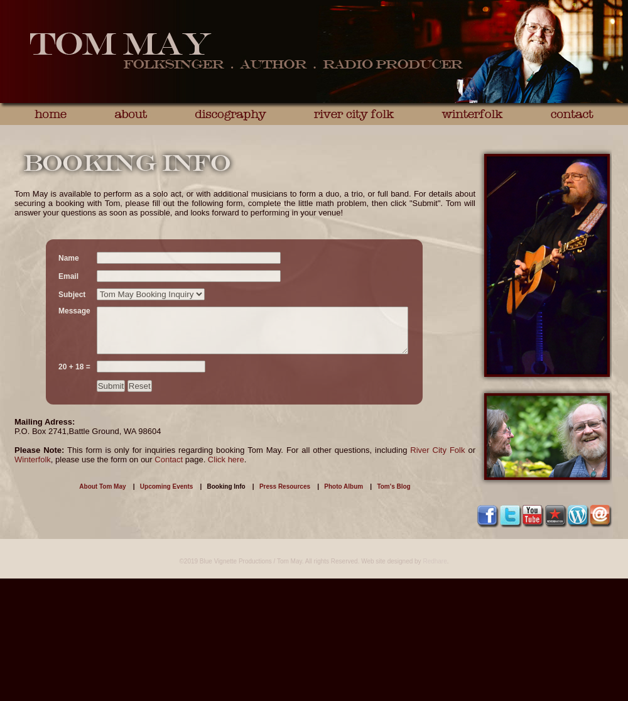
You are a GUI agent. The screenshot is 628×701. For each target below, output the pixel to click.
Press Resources (284, 486)
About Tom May (102, 486)
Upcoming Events (166, 486)
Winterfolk (32, 459)
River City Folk (437, 450)
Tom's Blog (393, 486)
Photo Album (343, 486)
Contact (168, 459)
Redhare (435, 561)
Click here (226, 459)
